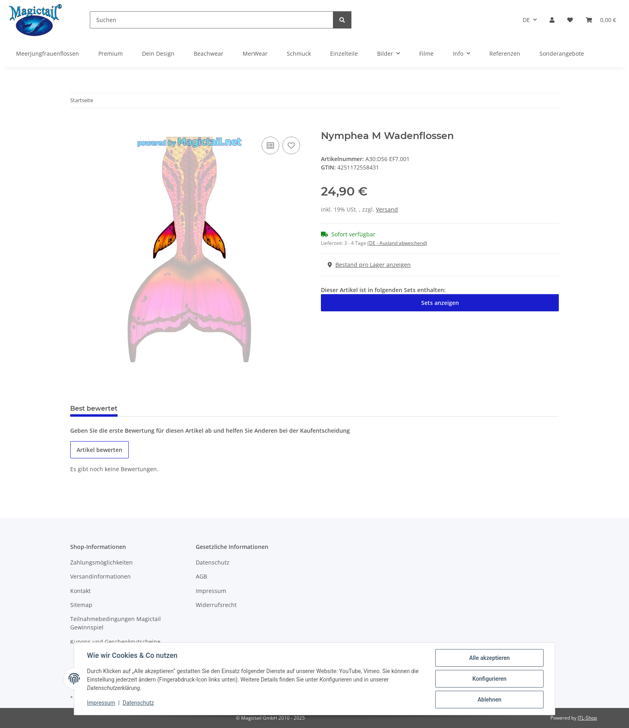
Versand (387, 209)
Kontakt (80, 591)
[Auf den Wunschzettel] (291, 145)
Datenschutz (138, 703)
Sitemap (81, 605)
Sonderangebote (562, 53)
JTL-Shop (587, 717)
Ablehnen (489, 699)
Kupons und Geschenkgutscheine (115, 641)
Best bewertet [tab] (94, 408)
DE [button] (526, 20)
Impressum (101, 703)
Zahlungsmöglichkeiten (101, 562)
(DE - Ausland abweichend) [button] (397, 243)
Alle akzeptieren (489, 658)
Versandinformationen (100, 576)
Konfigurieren (489, 679)
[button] (552, 20)
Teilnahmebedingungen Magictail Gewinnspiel (115, 623)
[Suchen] (211, 19)
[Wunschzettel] (570, 20)
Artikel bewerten (99, 450)
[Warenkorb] (601, 20)
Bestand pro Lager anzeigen (369, 264)
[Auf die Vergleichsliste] (270, 145)
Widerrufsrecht (216, 605)
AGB (201, 576)
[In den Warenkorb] (76, 125)
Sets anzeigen (440, 303)
